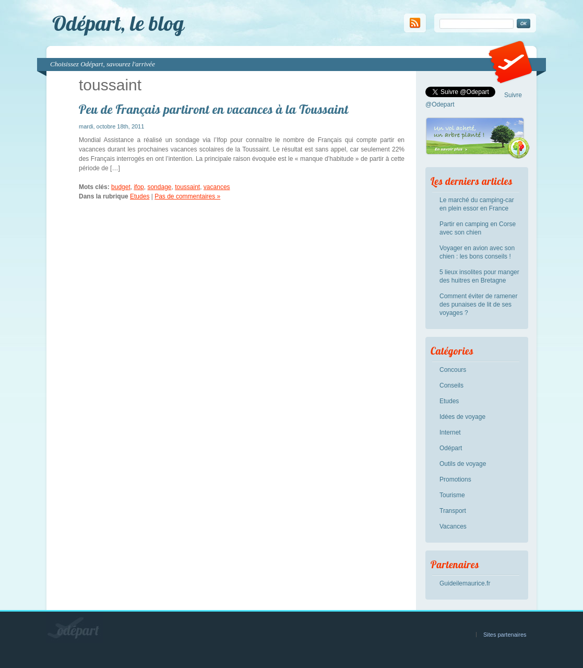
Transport (452, 510)
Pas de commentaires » (187, 196)
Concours (452, 369)
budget (120, 187)
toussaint (187, 187)
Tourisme (452, 495)
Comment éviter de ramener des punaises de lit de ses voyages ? (478, 304)
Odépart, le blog (118, 23)
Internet (450, 432)
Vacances (453, 526)
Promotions (455, 479)
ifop (139, 187)
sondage (159, 187)
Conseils (451, 385)
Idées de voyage (462, 416)
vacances (217, 187)
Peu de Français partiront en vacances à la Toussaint (214, 109)
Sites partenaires (505, 634)
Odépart (450, 448)
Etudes (139, 196)
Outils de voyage (462, 463)
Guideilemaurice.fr (464, 583)
